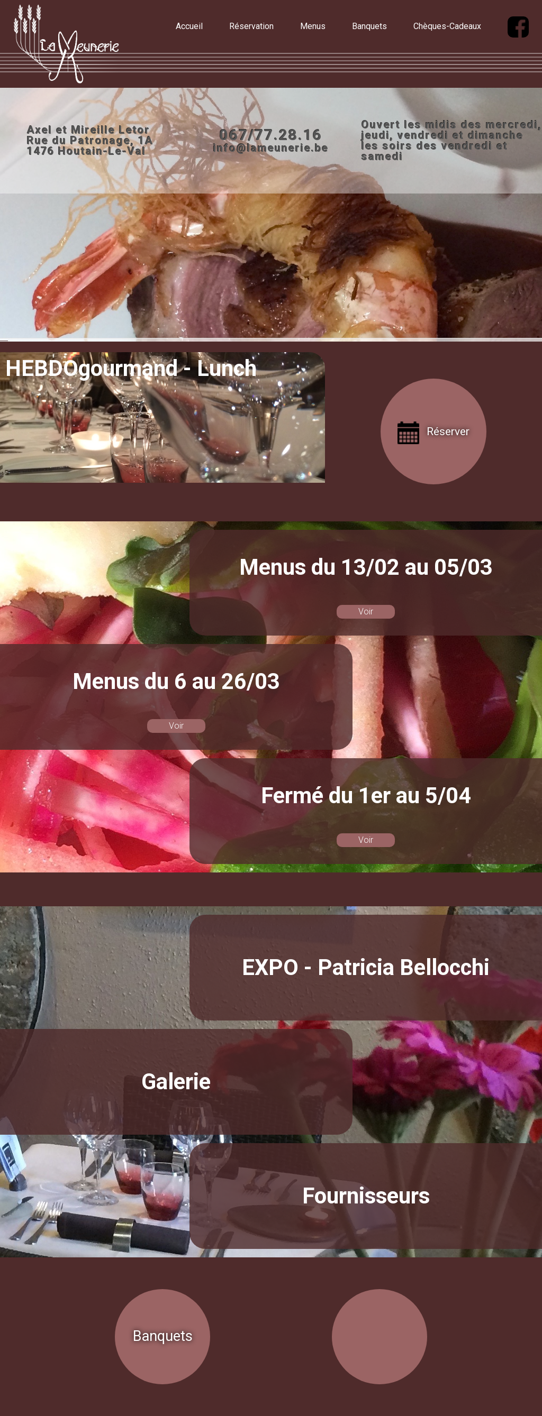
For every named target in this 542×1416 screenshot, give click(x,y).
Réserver (448, 431)
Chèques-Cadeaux (447, 26)
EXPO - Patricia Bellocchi (366, 967)
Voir (365, 611)
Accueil (189, 26)
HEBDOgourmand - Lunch (131, 368)
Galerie (176, 1082)
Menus (313, 26)
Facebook (134, 336)
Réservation (251, 26)
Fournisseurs (366, 1196)
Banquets (369, 26)
